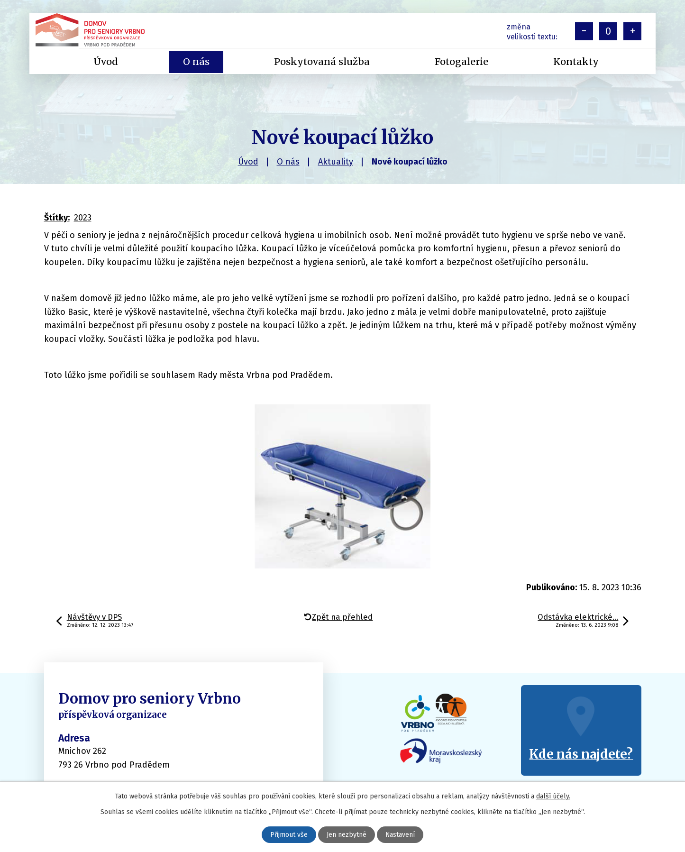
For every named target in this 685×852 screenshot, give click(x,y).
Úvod (248, 161)
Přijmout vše (289, 835)
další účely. (553, 796)
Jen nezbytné (346, 835)
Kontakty (576, 61)
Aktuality (335, 161)
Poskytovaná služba (322, 61)
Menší (584, 31)
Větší (632, 31)
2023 (82, 217)
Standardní (608, 31)
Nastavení (400, 835)
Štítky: (57, 217)
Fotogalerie (461, 61)
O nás (288, 161)
